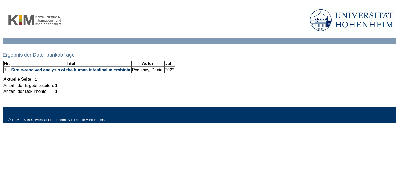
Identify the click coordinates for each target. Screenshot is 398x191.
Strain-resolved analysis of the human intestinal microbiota (70, 70)
